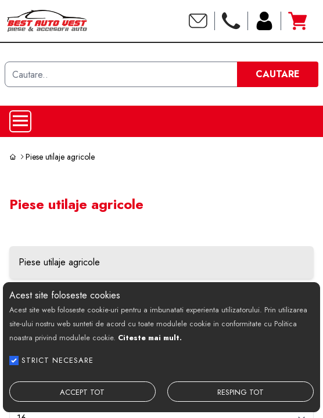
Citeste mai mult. (150, 337)
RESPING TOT (240, 392)
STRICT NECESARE (57, 360)
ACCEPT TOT (82, 392)
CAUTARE (278, 74)
